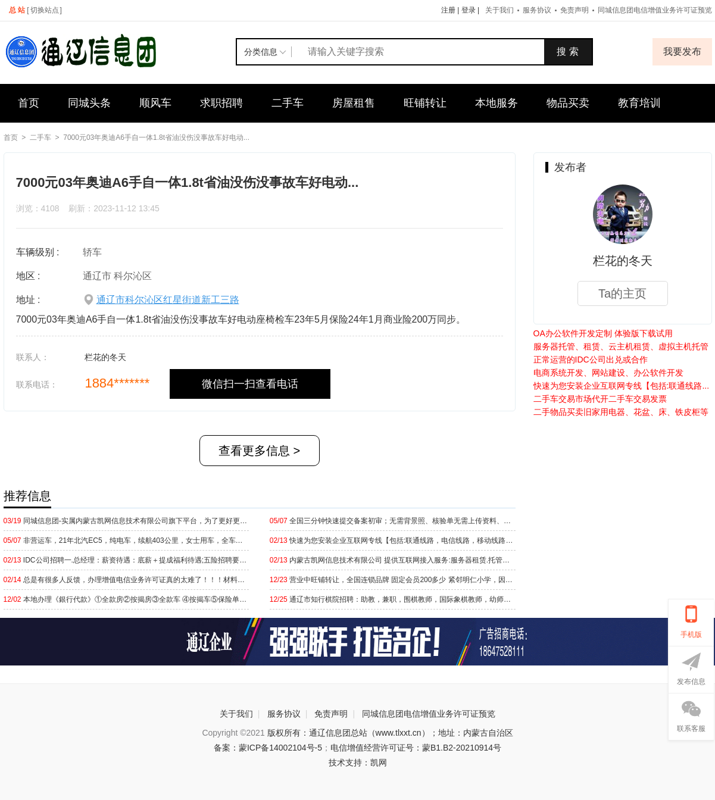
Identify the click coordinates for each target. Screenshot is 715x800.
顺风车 (155, 103)
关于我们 (499, 10)
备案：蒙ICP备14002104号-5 (268, 747)
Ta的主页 (622, 293)
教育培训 (639, 103)
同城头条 (89, 103)
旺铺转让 (425, 103)
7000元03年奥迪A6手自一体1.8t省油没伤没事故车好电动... (156, 137)
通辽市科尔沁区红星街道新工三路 (167, 300)
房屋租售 (353, 103)
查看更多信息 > (259, 450)
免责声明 (574, 10)
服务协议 (537, 10)
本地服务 (496, 103)
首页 (28, 103)
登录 (468, 10)
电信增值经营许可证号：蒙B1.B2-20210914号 (415, 747)
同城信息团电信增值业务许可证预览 (428, 713)
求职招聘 (221, 103)
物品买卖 (568, 103)
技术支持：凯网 (358, 762)
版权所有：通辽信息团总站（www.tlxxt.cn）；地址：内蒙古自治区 (390, 733)
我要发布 (682, 51)
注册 (448, 10)
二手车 (287, 103)
